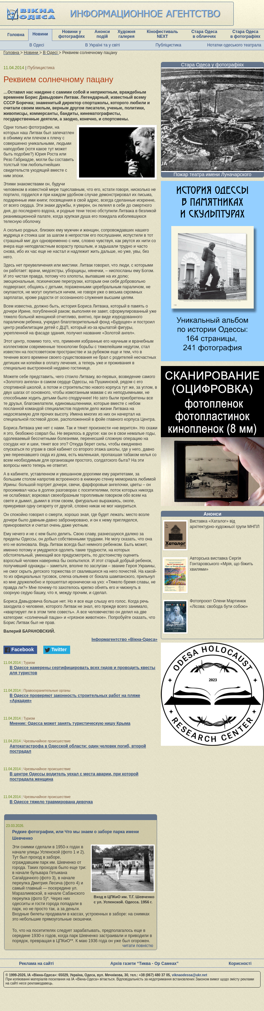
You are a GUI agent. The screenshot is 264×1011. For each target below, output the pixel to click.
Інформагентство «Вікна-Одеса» (124, 639)
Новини (40, 34)
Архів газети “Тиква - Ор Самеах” (144, 963)
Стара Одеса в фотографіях (245, 34)
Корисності (240, 963)
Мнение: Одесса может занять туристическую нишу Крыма (70, 723)
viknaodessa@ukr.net (189, 975)
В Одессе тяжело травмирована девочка (51, 801)
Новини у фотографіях (71, 34)
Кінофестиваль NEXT (162, 34)
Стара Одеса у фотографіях (212, 64)
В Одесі (36, 45)
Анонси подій (102, 34)
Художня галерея (126, 34)
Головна (16, 34)
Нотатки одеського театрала (234, 45)
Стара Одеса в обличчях (204, 34)
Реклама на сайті (36, 963)
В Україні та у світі (102, 45)
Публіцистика (168, 45)
